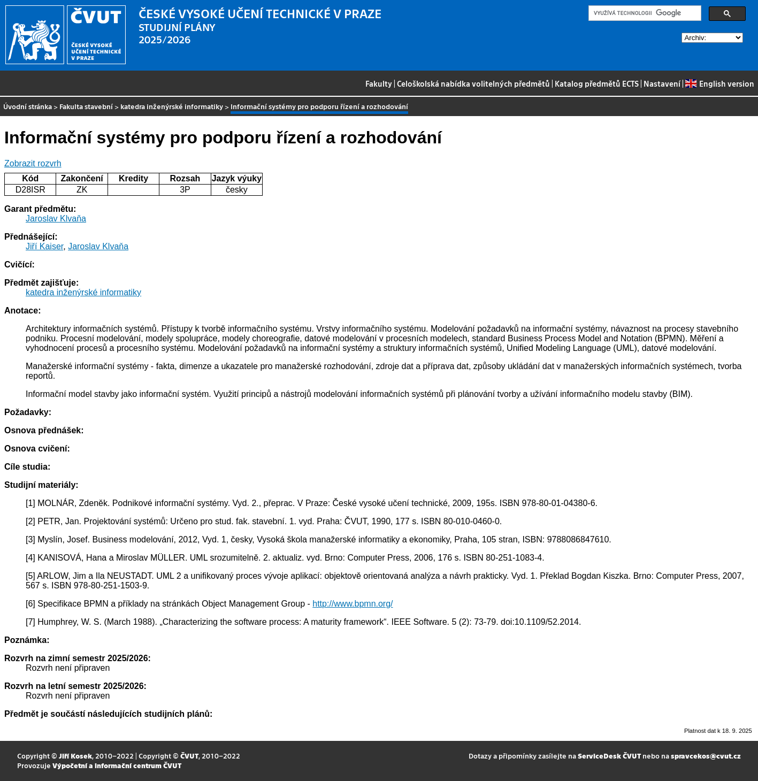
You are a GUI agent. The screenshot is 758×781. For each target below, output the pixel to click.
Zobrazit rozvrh (33, 163)
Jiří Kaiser (44, 246)
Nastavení (662, 83)
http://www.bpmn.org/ (352, 603)
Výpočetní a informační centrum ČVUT (116, 765)
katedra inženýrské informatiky (171, 106)
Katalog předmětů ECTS (597, 83)
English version (719, 83)
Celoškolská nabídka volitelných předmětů (473, 83)
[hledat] (644, 13)
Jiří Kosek (75, 756)
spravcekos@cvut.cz (706, 756)
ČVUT (189, 756)
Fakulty (378, 83)
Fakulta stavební (86, 106)
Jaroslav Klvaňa (56, 218)
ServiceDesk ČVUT (609, 756)
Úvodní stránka (27, 106)
